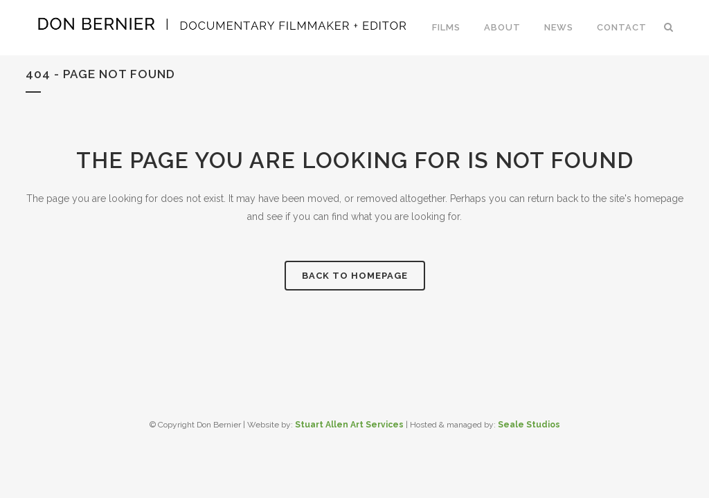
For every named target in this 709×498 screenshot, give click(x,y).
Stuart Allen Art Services (349, 425)
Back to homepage (355, 275)
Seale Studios (529, 425)
